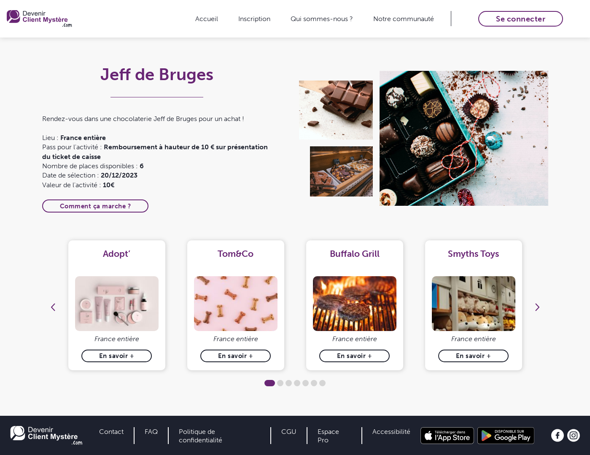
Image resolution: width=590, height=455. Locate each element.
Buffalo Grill (355, 253)
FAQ (151, 431)
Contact (111, 431)
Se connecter (520, 19)
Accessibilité (391, 431)
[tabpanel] (117, 305)
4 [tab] (297, 383)
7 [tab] (322, 383)
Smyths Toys (473, 253)
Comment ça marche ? (95, 206)
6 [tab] (314, 383)
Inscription (254, 18)
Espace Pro (328, 435)
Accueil (206, 18)
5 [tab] (305, 383)
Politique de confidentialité (200, 435)
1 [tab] (269, 383)
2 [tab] (280, 383)
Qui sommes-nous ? (322, 18)
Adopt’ (116, 253)
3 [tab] (289, 383)
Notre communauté (403, 18)
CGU (288, 431)
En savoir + (117, 356)
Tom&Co (235, 253)
